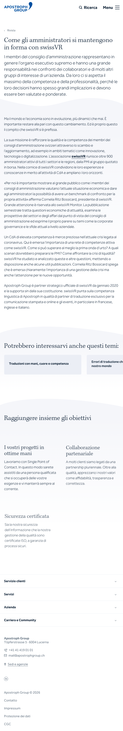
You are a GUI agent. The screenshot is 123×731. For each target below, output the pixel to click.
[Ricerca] (88, 7)
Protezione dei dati (17, 716)
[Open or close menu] (117, 7)
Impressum (12, 708)
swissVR (79, 156)
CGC (7, 724)
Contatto (10, 700)
